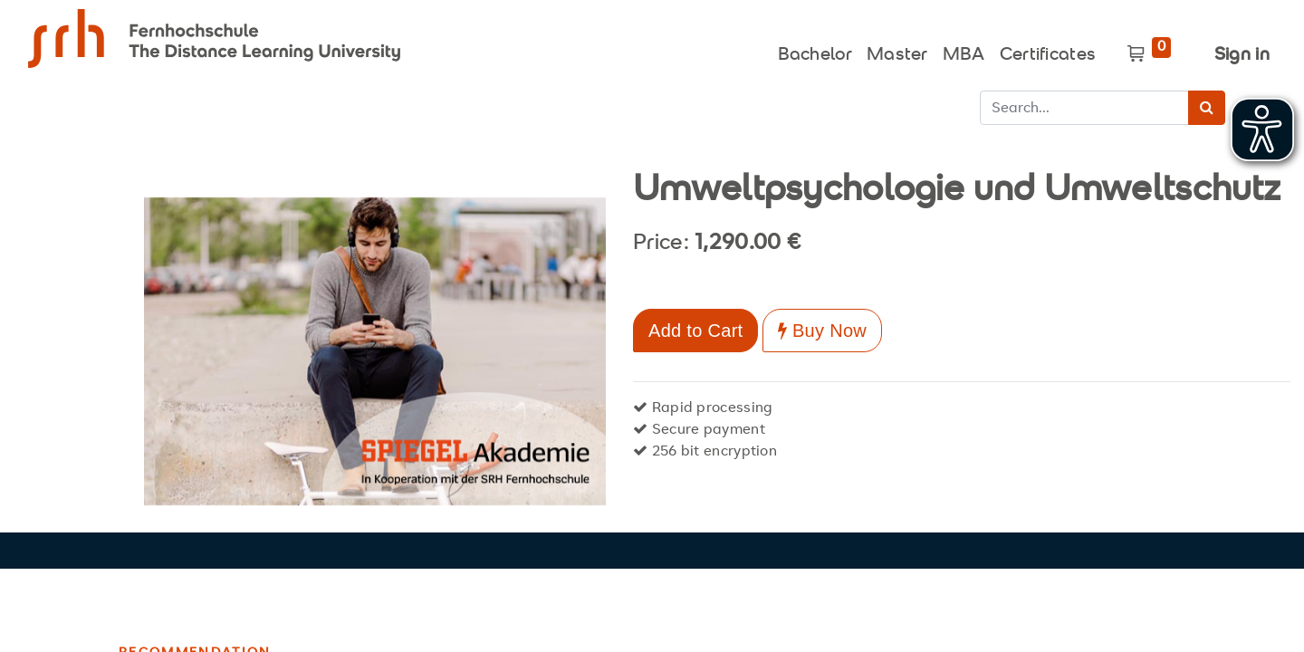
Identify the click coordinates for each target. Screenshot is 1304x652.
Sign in (1242, 55)
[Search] (1206, 108)
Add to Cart (695, 330)
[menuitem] (815, 50)
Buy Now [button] (822, 330)
